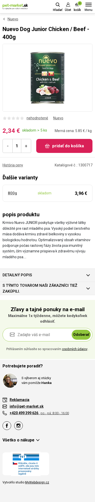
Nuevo (13, 19)
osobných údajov (74, 349)
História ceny (13, 165)
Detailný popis (17, 275)
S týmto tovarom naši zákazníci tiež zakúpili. (40, 288)
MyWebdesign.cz (37, 482)
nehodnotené (37, 118)
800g (12, 193)
